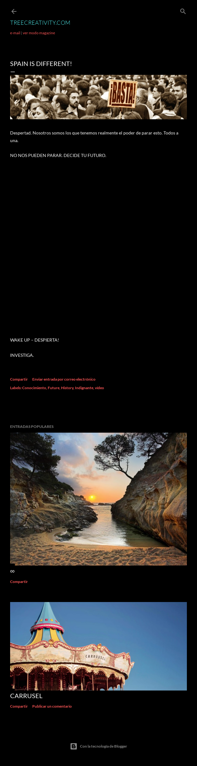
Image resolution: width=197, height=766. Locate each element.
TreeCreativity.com (40, 22)
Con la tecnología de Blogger (98, 746)
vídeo (99, 387)
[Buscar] (183, 10)
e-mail (15, 32)
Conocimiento (34, 387)
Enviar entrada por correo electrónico (63, 379)
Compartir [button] (19, 379)
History (67, 387)
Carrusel (26, 695)
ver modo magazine (39, 32)
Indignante (84, 387)
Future (53, 387)
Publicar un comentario (52, 706)
